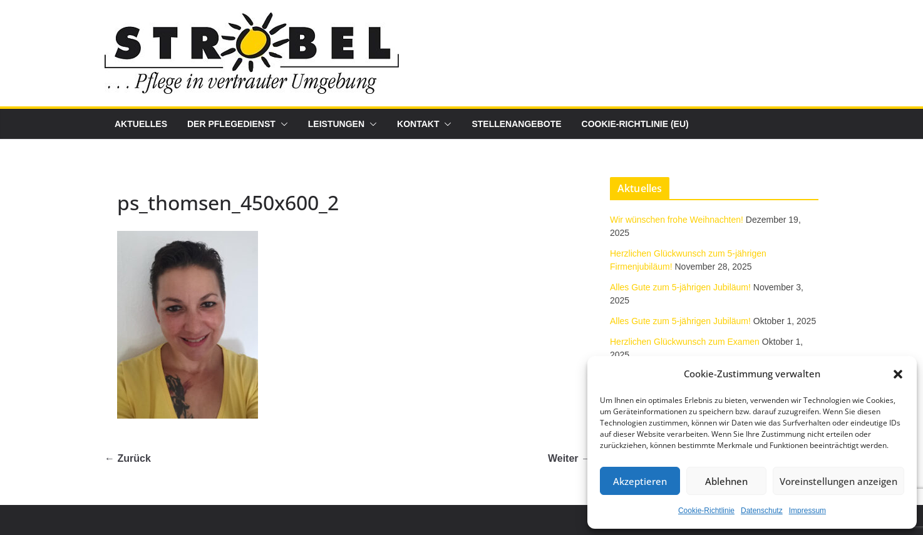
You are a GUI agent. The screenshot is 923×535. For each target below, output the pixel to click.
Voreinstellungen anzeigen (838, 481)
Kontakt (418, 124)
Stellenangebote (516, 124)
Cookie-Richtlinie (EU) (635, 124)
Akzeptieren (640, 481)
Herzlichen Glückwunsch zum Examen (685, 342)
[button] (898, 374)
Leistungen (336, 124)
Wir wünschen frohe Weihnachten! (676, 220)
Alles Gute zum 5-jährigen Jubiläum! (680, 287)
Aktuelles (141, 124)
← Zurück (128, 458)
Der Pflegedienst (231, 124)
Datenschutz (762, 510)
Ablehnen (726, 481)
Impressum (807, 510)
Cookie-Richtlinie (706, 510)
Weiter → (569, 458)
